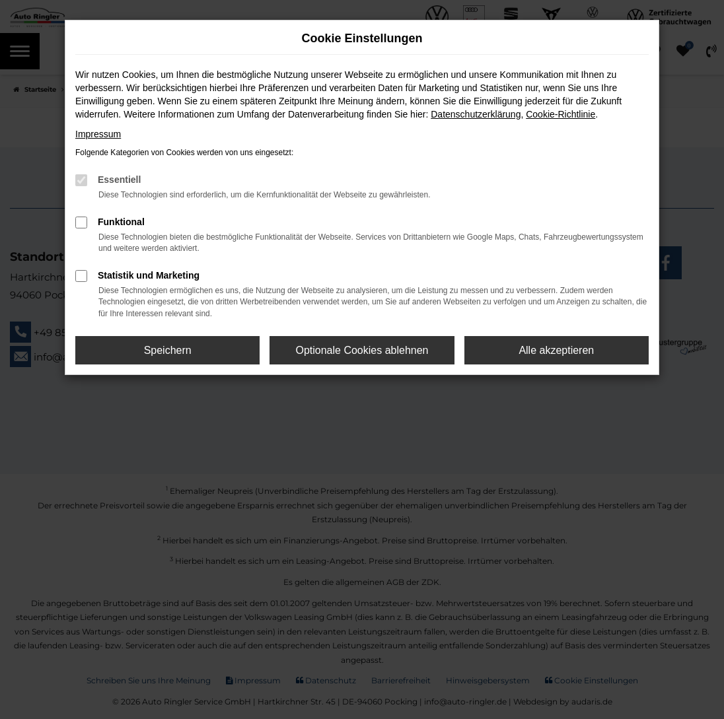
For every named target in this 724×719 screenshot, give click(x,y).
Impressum (98, 134)
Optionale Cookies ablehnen (361, 350)
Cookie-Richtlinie (560, 114)
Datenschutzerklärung (476, 114)
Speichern (168, 350)
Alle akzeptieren (556, 350)
